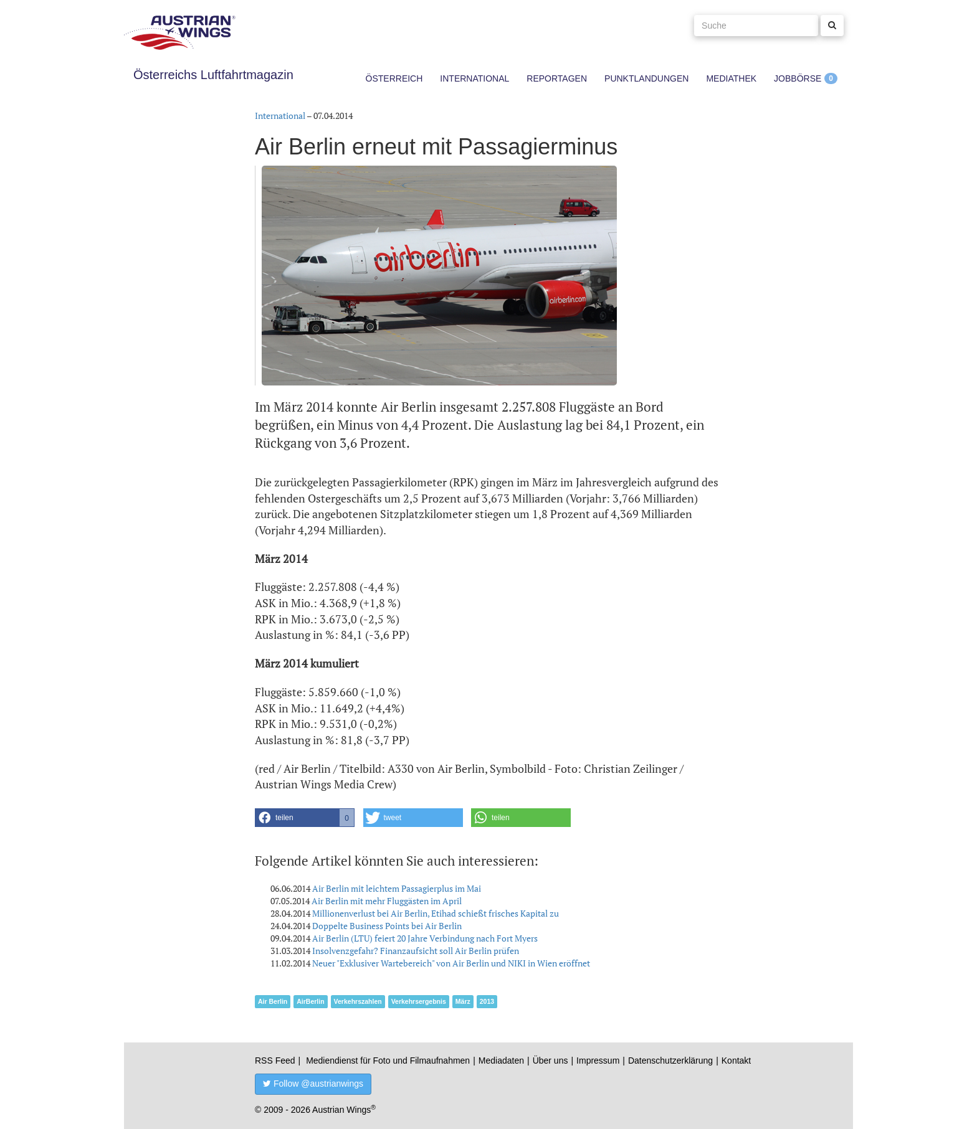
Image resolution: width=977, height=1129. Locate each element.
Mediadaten (501, 1060)
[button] (305, 817)
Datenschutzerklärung (670, 1060)
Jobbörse (797, 78)
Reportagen (557, 78)
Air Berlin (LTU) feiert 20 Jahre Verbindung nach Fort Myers (425, 938)
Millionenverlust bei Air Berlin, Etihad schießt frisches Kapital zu (435, 913)
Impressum (597, 1060)
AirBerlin (310, 1001)
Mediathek (731, 78)
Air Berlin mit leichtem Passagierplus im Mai (396, 888)
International (474, 78)
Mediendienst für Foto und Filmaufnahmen (388, 1060)
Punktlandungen (646, 78)
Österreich (394, 78)
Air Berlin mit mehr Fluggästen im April (387, 901)
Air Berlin (272, 1001)
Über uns (550, 1060)
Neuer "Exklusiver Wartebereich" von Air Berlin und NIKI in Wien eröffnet (451, 963)
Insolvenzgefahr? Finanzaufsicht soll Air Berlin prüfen (415, 951)
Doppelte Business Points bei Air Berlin (387, 926)
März (462, 1001)
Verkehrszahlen (358, 1001)
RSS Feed (275, 1060)
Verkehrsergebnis (418, 1001)
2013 (487, 1001)
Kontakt (736, 1060)
